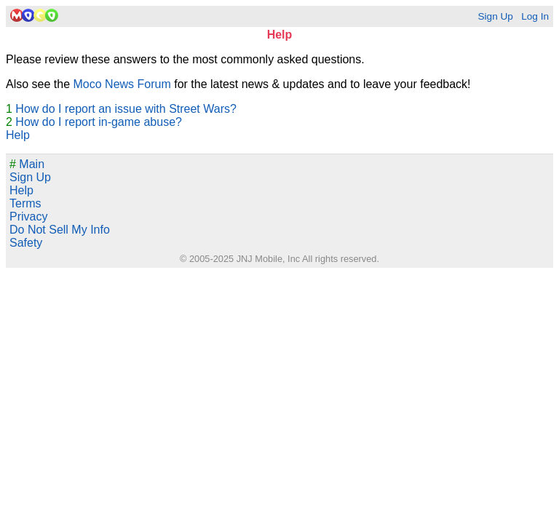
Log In (535, 16)
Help (18, 135)
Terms (25, 203)
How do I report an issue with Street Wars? (126, 109)
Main (26, 164)
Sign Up (494, 16)
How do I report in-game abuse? (98, 122)
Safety (25, 243)
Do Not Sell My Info (59, 229)
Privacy (28, 216)
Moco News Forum (122, 84)
